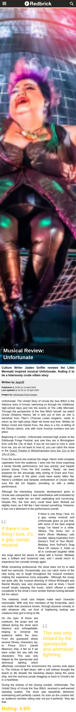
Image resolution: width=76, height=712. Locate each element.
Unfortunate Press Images (25, 394)
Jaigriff (19, 382)
